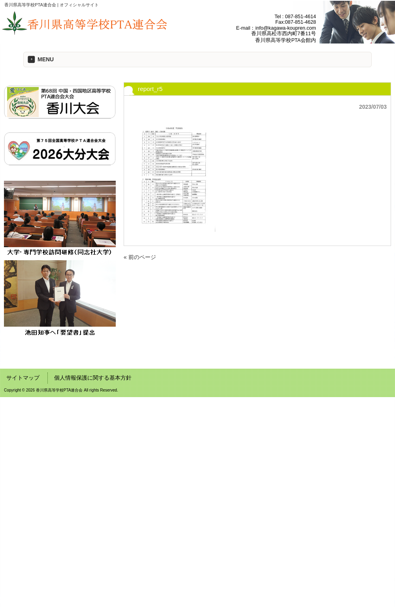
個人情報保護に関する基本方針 (93, 378)
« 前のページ (140, 257)
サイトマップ (23, 378)
